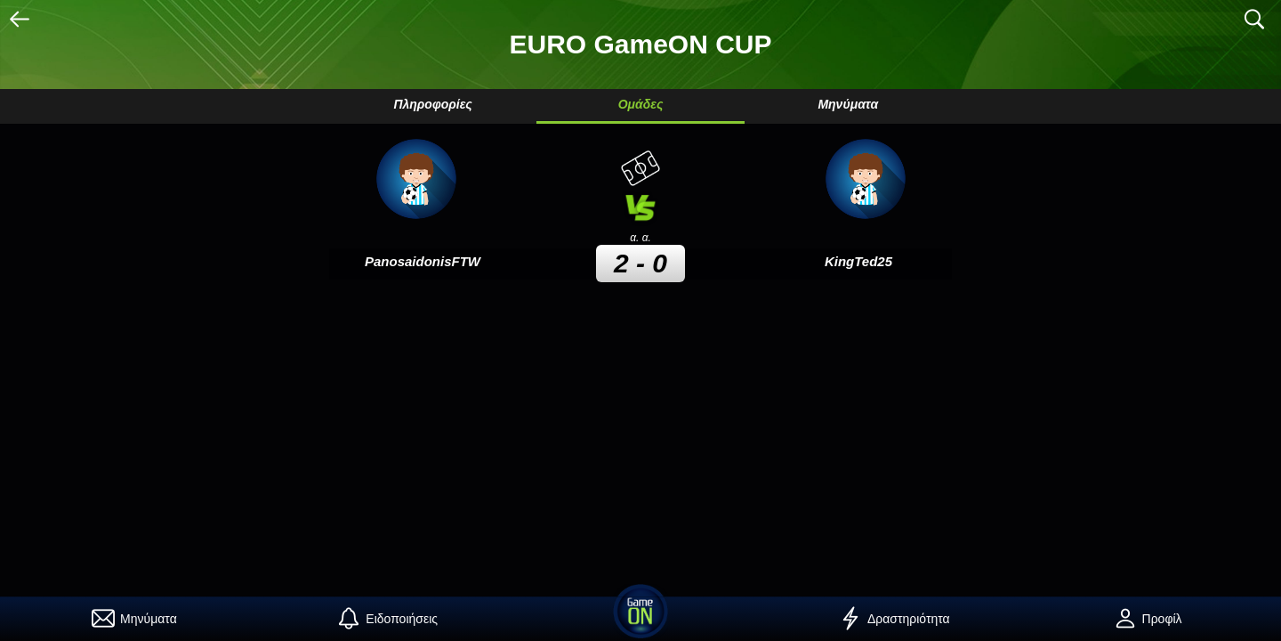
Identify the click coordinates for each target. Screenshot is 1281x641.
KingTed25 (858, 261)
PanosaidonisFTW (422, 261)
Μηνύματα (848, 104)
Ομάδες (641, 104)
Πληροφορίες (432, 104)
